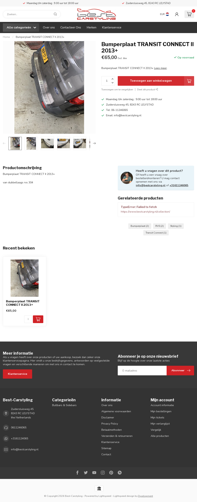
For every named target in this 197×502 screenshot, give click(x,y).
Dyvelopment (145, 496)
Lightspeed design (123, 496)
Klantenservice (111, 27)
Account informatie (162, 405)
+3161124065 (19, 438)
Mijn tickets (157, 417)
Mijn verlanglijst (160, 424)
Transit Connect (156, 232)
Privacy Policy (109, 424)
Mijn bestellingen (161, 411)
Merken (91, 27)
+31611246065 (178, 185)
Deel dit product (147, 89)
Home (6, 37)
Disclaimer (107, 417)
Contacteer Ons (70, 27)
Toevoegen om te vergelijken (117, 89)
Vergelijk (156, 430)
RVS (159, 226)
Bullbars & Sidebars (64, 405)
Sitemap (106, 448)
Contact (106, 454)
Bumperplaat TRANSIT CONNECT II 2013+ (40, 37)
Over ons (49, 27)
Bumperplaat (140, 226)
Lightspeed (104, 496)
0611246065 (18, 427)
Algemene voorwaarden (116, 411)
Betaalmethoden (111, 430)
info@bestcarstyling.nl (150, 185)
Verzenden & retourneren (117, 436)
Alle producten (160, 436)
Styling (175, 226)
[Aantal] (28, 319)
